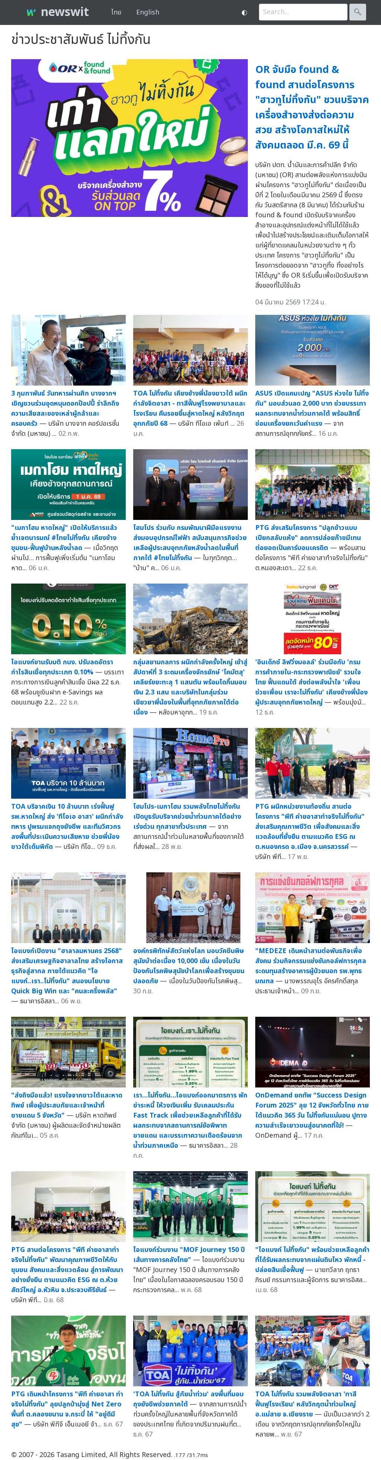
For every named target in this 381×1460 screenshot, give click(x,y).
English (147, 12)
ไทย (116, 12)
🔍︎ (357, 12)
